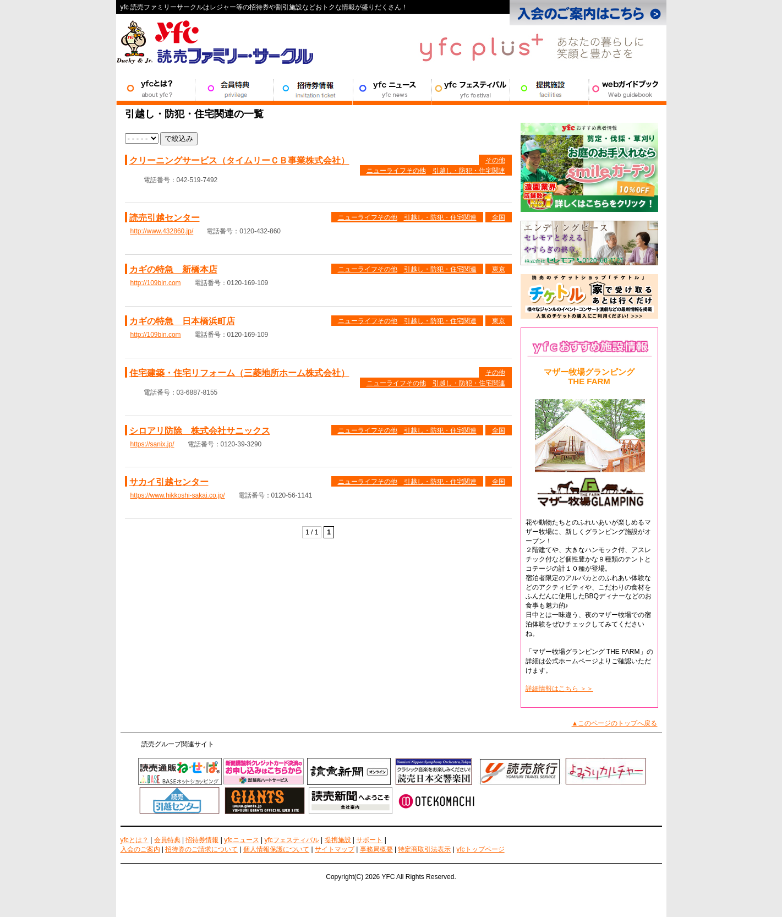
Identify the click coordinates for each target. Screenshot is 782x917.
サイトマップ (334, 849)
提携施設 (549, 88)
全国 (498, 217)
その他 (495, 160)
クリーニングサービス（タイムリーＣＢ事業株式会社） (239, 160)
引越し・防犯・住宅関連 (469, 170)
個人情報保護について (276, 849)
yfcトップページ (480, 849)
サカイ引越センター (169, 482)
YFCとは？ (155, 88)
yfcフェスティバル (291, 840)
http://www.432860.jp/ (162, 231)
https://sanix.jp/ (152, 444)
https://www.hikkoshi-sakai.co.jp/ (177, 495)
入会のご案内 (140, 849)
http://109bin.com (155, 283)
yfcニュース (241, 840)
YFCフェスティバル (470, 88)
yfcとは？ (135, 840)
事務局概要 (376, 849)
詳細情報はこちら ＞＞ (559, 688)
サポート (627, 88)
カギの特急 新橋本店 (173, 269)
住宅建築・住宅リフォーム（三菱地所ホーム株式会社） (239, 373)
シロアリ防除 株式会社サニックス (199, 430)
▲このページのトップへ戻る (615, 723)
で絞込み (179, 138)
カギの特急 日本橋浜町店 (182, 321)
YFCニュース (391, 88)
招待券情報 (313, 88)
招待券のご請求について (201, 849)
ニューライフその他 (396, 170)
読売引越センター (164, 217)
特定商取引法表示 (424, 849)
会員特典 (234, 88)
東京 (498, 269)
